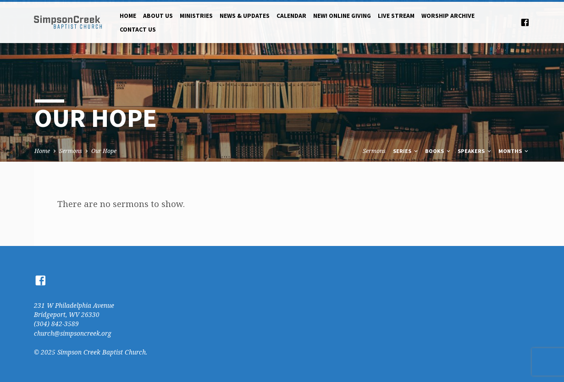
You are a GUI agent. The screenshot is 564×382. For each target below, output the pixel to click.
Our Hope (103, 151)
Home (128, 16)
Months (514, 150)
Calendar (291, 16)
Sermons (70, 151)
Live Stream (396, 16)
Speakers (475, 150)
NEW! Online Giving (342, 16)
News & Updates (245, 16)
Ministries (196, 16)
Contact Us (138, 29)
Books (438, 150)
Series (406, 150)
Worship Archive (448, 16)
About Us (158, 16)
